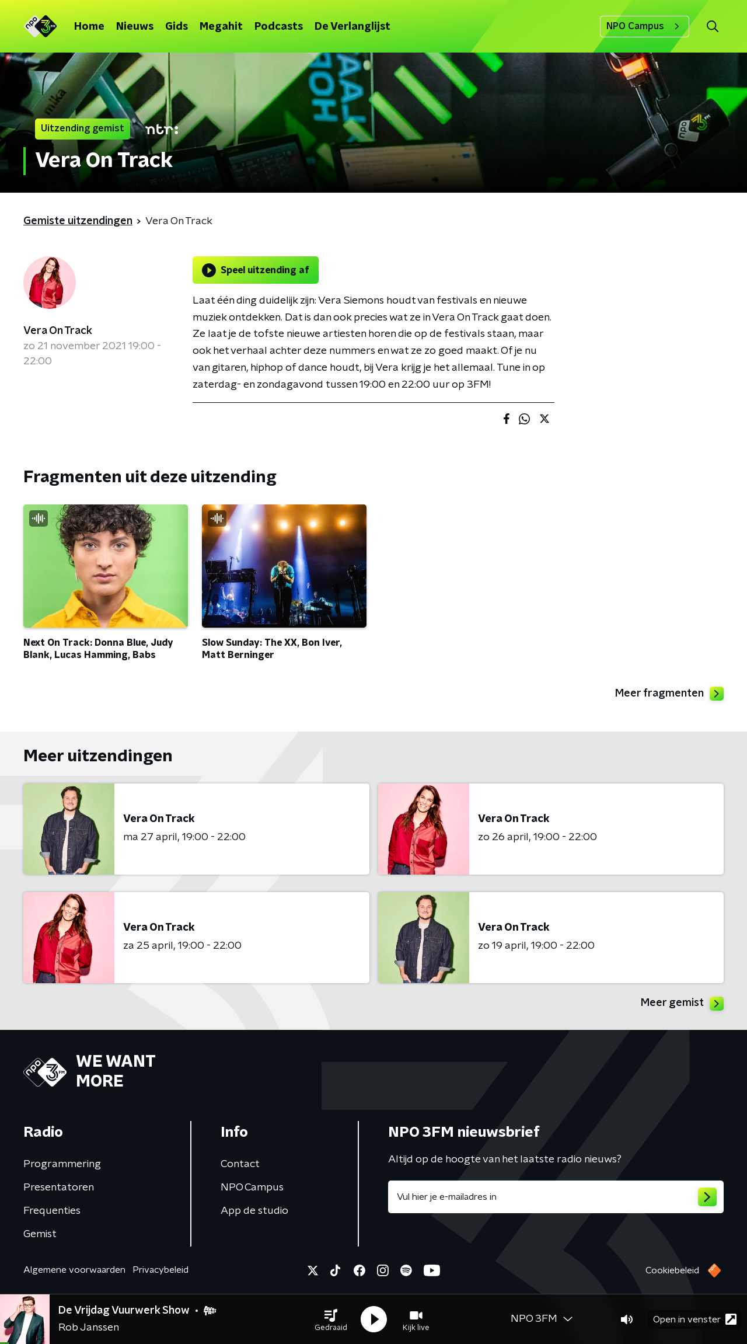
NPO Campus (644, 26)
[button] (331, 1319)
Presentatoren (58, 1187)
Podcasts (278, 27)
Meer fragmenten (669, 694)
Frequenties (52, 1211)
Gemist (40, 1234)
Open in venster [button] (694, 1319)
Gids (176, 27)
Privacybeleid (160, 1270)
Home (89, 27)
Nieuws (134, 27)
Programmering (62, 1164)
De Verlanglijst (352, 27)
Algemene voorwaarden (74, 1270)
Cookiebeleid (672, 1270)
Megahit (221, 27)
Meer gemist (682, 1004)
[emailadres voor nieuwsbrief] (556, 1197)
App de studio (254, 1211)
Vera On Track (57, 331)
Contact (240, 1164)
